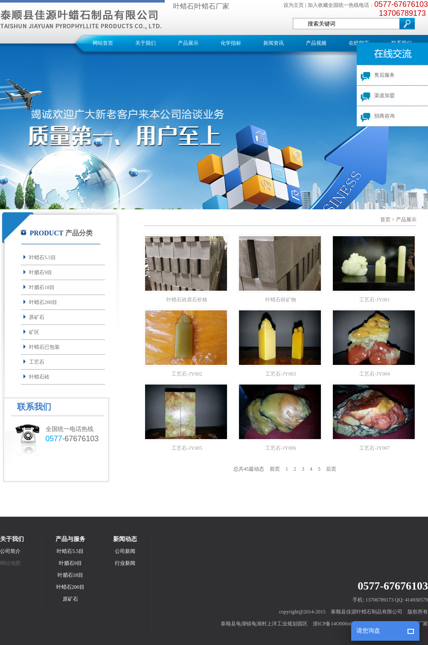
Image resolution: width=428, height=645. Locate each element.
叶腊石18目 (42, 287)
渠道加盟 (384, 95)
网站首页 (103, 43)
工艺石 (36, 362)
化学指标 (231, 43)
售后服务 (384, 75)
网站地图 (10, 563)
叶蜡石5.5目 (42, 257)
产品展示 (188, 43)
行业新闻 (125, 563)
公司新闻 (125, 551)
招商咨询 (384, 116)
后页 (331, 469)
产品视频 (316, 43)
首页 (385, 220)
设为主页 (293, 5)
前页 (275, 469)
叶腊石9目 (40, 272)
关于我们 (145, 43)
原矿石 (36, 317)
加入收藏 (318, 5)
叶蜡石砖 (39, 377)
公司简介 (10, 551)
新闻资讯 (273, 43)
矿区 (34, 332)
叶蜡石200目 (43, 302)
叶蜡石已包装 (44, 347)
